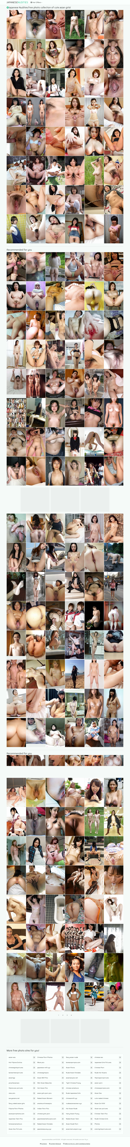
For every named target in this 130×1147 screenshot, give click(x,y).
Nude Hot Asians (108, 1072)
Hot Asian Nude (79, 1108)
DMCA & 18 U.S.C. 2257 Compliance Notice (76, 1144)
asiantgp (22, 1078)
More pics (50, 1062)
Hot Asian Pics (50, 1088)
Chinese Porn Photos (50, 1057)
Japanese (17, 2)
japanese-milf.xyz (50, 1067)
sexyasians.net (22, 1098)
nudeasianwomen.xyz (79, 1103)
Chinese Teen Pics (108, 1113)
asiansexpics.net (79, 1078)
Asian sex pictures (108, 1108)
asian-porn (108, 1083)
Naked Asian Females (50, 1124)
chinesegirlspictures (22, 1067)
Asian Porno (79, 1067)
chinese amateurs (79, 1088)
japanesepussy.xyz (50, 1129)
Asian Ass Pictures (22, 1129)
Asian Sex (108, 1093)
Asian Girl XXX (108, 1103)
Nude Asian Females (79, 1072)
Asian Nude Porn (79, 1124)
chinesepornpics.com (108, 1088)
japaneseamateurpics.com (50, 1119)
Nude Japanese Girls (79, 1093)
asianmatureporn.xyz (79, 1129)
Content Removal (55, 1144)
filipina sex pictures (22, 1088)
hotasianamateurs (22, 1124)
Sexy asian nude (79, 1057)
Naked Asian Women (50, 1098)
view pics (22, 1093)
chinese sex (108, 1057)
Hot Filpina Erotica (22, 1062)
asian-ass (22, 1057)
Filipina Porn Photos (22, 1108)
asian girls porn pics (50, 1093)
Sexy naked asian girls (22, 1103)
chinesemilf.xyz (79, 1098)
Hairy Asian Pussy (79, 1113)
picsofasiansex (22, 1083)
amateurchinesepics (50, 1103)
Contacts (43, 1144)
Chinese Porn (108, 1067)
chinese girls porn (50, 1113)
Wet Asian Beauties (50, 1083)
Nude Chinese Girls (108, 1119)
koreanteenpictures (22, 1072)
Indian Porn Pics (50, 1108)
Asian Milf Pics (50, 1078)
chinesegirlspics (50, 1072)
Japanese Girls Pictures (108, 1062)
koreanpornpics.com (79, 1062)
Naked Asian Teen (79, 1119)
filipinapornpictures (108, 1078)
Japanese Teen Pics (22, 1119)
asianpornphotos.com (22, 1113)
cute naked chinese (108, 1098)
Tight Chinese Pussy (79, 1083)
